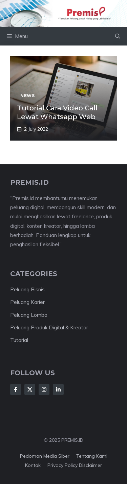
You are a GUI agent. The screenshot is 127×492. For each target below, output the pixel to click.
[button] (117, 36)
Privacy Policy (62, 465)
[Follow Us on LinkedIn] (58, 389)
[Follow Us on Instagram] (44, 389)
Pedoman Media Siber (44, 456)
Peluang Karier (27, 302)
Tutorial (19, 340)
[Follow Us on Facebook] (15, 389)
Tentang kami (91, 456)
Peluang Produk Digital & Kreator (49, 327)
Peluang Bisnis (27, 289)
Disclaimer (90, 465)
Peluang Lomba (28, 315)
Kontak (33, 465)
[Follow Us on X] (29, 389)
